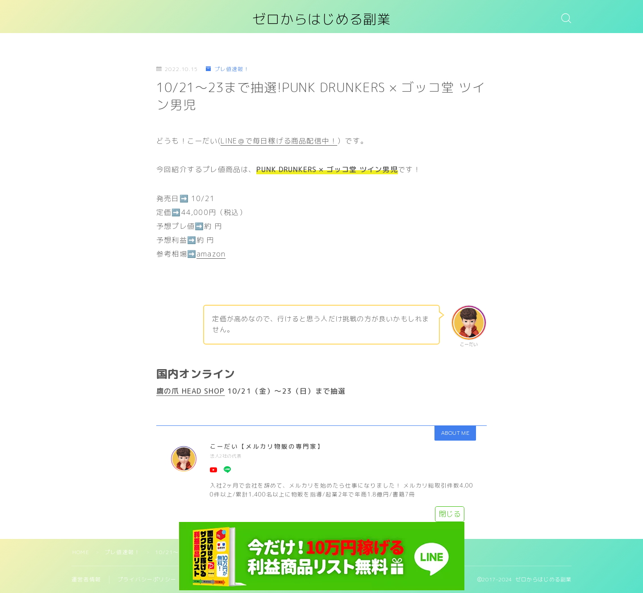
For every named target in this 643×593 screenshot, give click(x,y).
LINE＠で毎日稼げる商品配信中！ (279, 141)
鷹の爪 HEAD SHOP (190, 391)
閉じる (449, 514)
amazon (210, 254)
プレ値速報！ (227, 69)
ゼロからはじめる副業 (321, 19)
